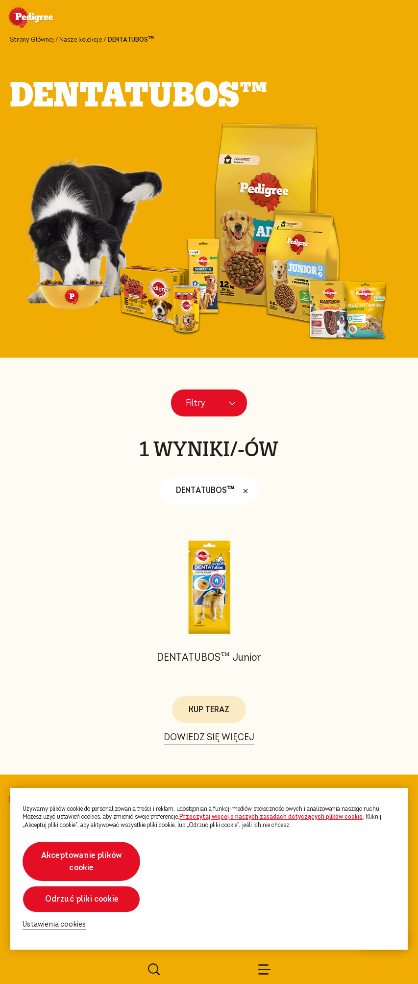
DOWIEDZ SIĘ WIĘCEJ (209, 737)
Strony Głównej (32, 40)
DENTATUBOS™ (214, 490)
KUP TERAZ (209, 709)
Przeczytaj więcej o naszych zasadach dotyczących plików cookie (271, 817)
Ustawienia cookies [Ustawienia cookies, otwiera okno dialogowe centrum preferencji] (54, 924)
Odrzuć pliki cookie (81, 899)
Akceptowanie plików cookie (81, 861)
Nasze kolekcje (80, 40)
